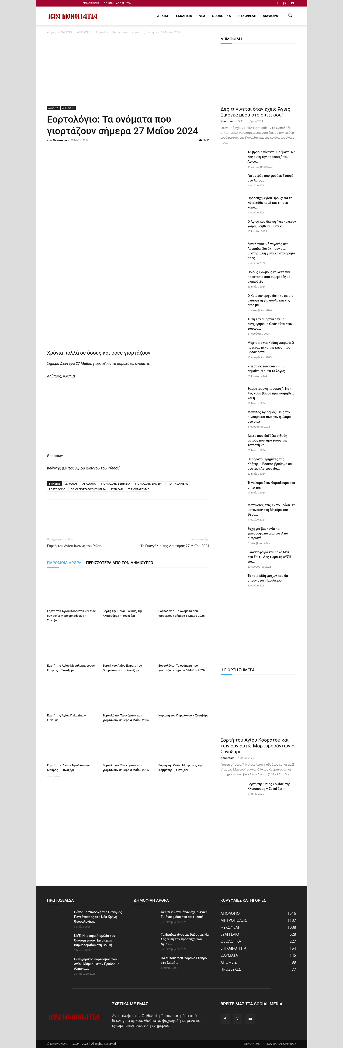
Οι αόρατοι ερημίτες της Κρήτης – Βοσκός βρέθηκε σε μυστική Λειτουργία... (270, 463)
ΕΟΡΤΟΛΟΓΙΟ (57, 489)
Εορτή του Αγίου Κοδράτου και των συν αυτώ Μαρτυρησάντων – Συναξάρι (71, 615)
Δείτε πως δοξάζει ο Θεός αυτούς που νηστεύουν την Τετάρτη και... (268, 440)
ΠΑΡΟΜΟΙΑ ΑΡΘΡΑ (64, 562)
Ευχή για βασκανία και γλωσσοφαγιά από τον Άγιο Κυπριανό (268, 533)
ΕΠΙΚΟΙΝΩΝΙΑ (91, 3)
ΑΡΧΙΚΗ (163, 16)
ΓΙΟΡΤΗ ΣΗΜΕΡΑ (177, 483)
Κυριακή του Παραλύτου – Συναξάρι (183, 715)
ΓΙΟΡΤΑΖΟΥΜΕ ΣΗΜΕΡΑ (115, 483)
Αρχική (51, 32)
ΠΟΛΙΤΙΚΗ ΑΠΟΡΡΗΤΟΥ (118, 3)
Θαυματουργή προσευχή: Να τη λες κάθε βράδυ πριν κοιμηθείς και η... (271, 393)
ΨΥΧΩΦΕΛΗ (246, 16)
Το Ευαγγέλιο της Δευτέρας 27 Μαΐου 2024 (174, 546)
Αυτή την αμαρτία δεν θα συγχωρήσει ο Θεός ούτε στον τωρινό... (270, 323)
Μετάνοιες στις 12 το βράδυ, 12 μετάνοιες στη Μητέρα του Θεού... (271, 509)
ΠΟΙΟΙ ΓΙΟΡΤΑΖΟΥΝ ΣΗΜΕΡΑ (88, 489)
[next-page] (57, 779)
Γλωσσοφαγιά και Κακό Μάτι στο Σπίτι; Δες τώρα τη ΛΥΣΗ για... (269, 556)
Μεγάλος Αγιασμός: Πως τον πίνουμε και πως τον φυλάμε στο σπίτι (269, 416)
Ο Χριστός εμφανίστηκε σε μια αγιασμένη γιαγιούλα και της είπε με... (270, 300)
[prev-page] (50, 779)
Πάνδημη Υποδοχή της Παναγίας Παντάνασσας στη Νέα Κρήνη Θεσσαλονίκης (98, 916)
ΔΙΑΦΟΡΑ (270, 16)
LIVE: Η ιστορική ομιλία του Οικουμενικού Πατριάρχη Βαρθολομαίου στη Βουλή (94, 940)
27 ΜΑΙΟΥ (71, 483)
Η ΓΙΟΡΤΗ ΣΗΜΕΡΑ (238, 670)
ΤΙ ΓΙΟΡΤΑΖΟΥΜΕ (138, 489)
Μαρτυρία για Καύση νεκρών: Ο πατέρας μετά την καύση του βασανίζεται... (271, 347)
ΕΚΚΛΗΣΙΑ (184, 16)
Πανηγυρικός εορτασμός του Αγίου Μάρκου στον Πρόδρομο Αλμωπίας (96, 963)
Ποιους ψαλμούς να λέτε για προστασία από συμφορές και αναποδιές (270, 276)
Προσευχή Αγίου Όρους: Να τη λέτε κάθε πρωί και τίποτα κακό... (270, 202)
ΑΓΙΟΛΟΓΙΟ (84, 32)
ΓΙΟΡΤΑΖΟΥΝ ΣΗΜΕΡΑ (148, 483)
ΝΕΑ (202, 16)
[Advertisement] (128, 71)
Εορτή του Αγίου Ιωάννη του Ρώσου (75, 546)
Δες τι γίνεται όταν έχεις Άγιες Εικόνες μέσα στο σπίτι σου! (255, 112)
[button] (290, 16)
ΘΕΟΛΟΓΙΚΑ (221, 16)
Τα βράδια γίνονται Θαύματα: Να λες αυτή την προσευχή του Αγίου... (271, 156)
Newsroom (60, 140)
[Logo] (73, 16)
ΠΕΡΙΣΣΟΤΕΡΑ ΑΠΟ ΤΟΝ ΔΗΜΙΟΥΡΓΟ (119, 562)
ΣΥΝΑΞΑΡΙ (117, 489)
